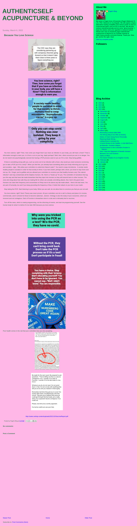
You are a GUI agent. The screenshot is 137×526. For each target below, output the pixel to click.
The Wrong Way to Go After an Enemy (113, 135)
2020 (100, 166)
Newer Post (7, 518)
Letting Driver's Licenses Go (109, 141)
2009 (100, 190)
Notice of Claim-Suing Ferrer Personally (113, 137)
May (102, 126)
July (101, 122)
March (102, 130)
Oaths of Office (105, 156)
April (102, 128)
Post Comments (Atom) (20, 522)
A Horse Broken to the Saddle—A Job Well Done (116, 143)
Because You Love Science (18, 35)
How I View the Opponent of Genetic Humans (115, 151)
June (102, 124)
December (104, 111)
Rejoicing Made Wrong (107, 139)
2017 (100, 173)
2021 (100, 164)
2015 (100, 177)
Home (48, 518)
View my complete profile (104, 39)
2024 (100, 105)
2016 (100, 175)
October (103, 115)
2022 (100, 109)
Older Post (88, 518)
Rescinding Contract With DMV (110, 132)
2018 (100, 170)
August (102, 120)
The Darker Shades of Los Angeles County (114, 158)
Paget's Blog (112, 11)
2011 (100, 185)
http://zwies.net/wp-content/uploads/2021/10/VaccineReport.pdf (47, 416)
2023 (100, 107)
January (103, 162)
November (104, 113)
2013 (100, 181)
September (104, 118)
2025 (100, 103)
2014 (100, 179)
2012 (100, 183)
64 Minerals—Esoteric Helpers (110, 145)
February (103, 160)
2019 (100, 168)
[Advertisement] (18, 500)
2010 (100, 187)
